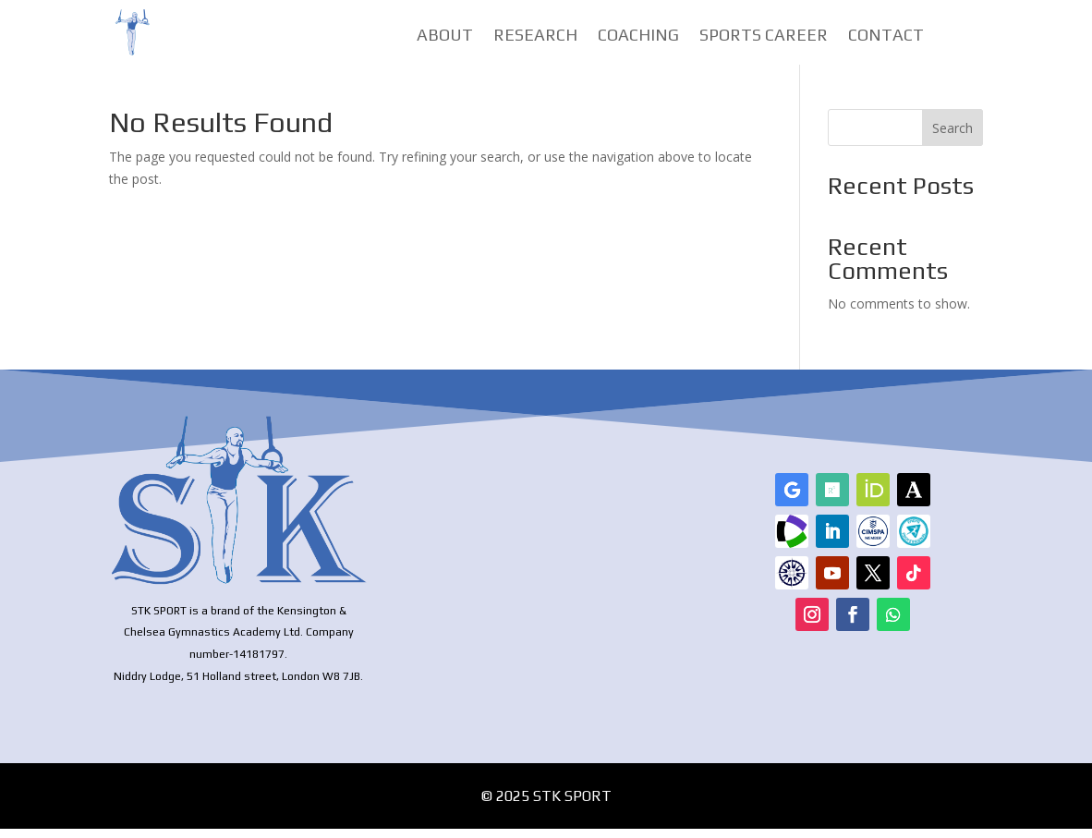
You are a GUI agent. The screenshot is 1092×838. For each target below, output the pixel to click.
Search (952, 137)
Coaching (638, 36)
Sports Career (763, 36)
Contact (886, 36)
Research (535, 36)
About (445, 36)
